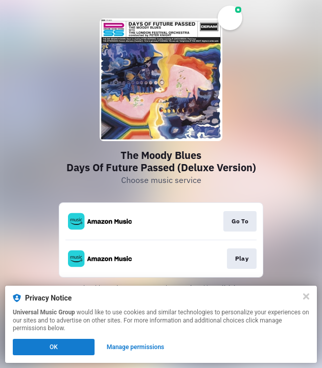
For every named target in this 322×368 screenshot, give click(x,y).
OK (54, 347)
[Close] (306, 296)
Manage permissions (136, 347)
